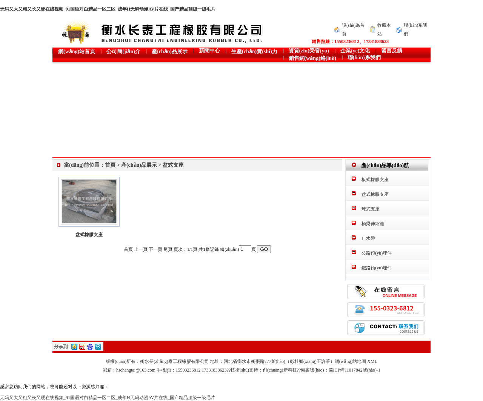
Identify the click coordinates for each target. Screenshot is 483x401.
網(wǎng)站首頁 (76, 51)
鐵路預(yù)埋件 (376, 267)
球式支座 (370, 209)
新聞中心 (209, 51)
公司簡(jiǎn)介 (123, 51)
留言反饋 (391, 51)
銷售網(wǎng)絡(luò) (312, 58)
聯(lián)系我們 (364, 57)
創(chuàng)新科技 (280, 370)
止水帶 (368, 238)
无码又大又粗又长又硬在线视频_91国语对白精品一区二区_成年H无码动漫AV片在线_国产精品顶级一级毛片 (107, 9)
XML (372, 361)
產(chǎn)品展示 (170, 51)
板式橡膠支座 (375, 179)
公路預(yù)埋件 (376, 253)
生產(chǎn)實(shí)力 (254, 51)
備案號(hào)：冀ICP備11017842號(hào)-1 (340, 370)
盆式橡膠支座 (89, 234)
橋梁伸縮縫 (372, 223)
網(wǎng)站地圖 (350, 361)
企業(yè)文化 (355, 51)
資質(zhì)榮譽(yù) (309, 51)
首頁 (110, 165)
